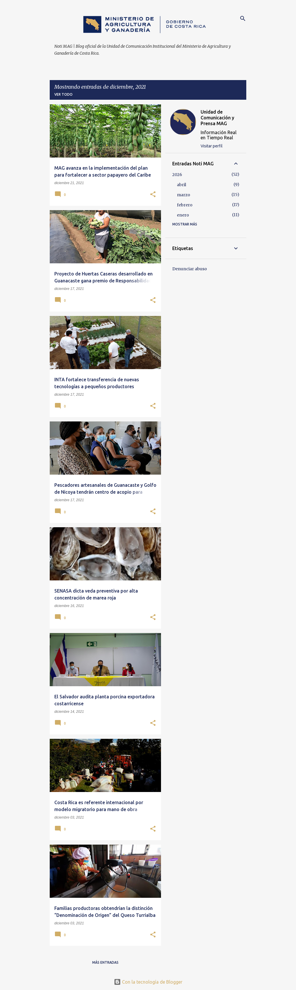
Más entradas (105, 962)
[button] (152, 195)
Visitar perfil (212, 146)
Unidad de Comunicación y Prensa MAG (217, 117)
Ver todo (63, 94)
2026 (177, 174)
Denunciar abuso (189, 268)
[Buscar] (242, 18)
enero (183, 215)
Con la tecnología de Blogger (148, 982)
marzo (183, 194)
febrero (185, 205)
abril (181, 184)
